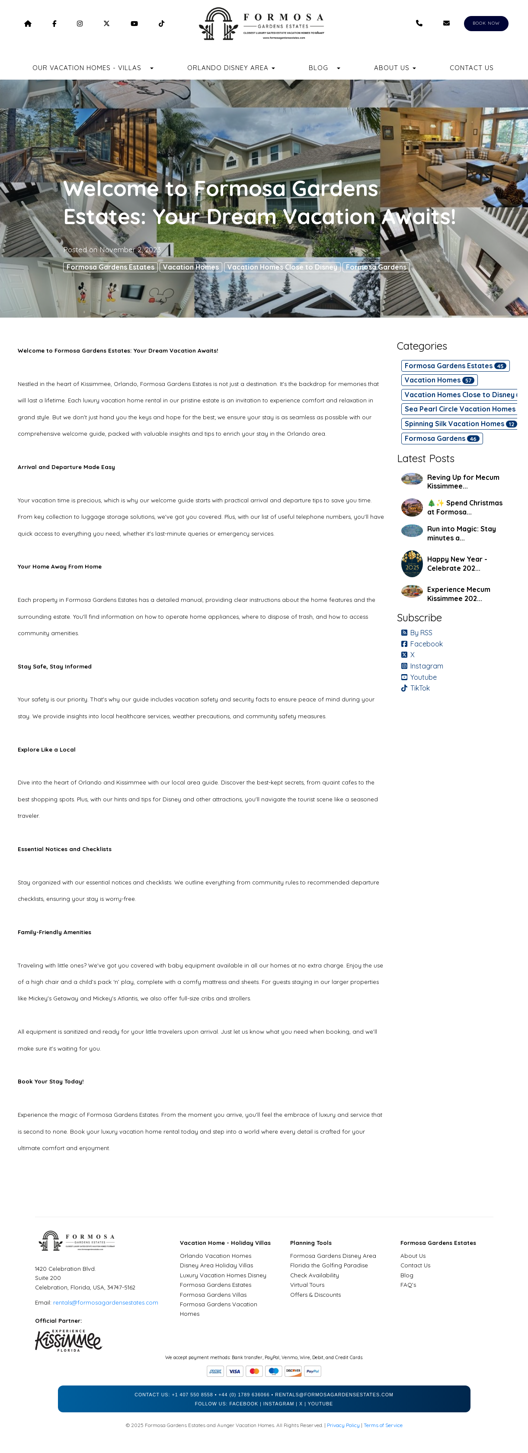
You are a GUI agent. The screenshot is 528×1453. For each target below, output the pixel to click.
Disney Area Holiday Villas (216, 1265)
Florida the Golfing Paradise (329, 1265)
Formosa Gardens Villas (213, 1294)
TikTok (415, 688)
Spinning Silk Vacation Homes (461, 423)
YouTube (320, 1403)
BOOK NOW (486, 23)
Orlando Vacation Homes (215, 1255)
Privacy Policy (343, 1425)
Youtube (419, 677)
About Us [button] (395, 68)
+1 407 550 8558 (192, 1394)
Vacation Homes (191, 267)
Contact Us (472, 68)
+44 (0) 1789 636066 (243, 1394)
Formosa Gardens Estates (110, 267)
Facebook (422, 644)
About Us (413, 1255)
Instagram (422, 666)
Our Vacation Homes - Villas (86, 68)
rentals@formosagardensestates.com (105, 1302)
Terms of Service (383, 1425)
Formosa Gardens (376, 267)
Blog (318, 68)
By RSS (416, 632)
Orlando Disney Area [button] (231, 68)
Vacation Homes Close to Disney (282, 267)
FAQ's (408, 1284)
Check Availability (314, 1275)
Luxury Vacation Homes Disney (223, 1275)
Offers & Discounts (315, 1294)
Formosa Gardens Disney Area (333, 1255)
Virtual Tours (307, 1284)
